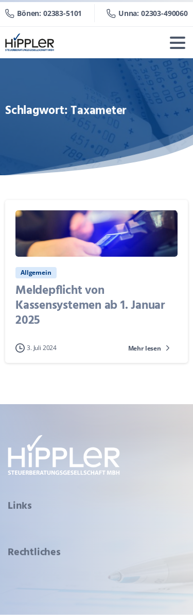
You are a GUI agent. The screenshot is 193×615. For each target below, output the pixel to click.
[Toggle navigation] (177, 43)
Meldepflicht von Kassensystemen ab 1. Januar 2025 (90, 305)
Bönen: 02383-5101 (43, 13)
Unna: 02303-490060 (147, 13)
